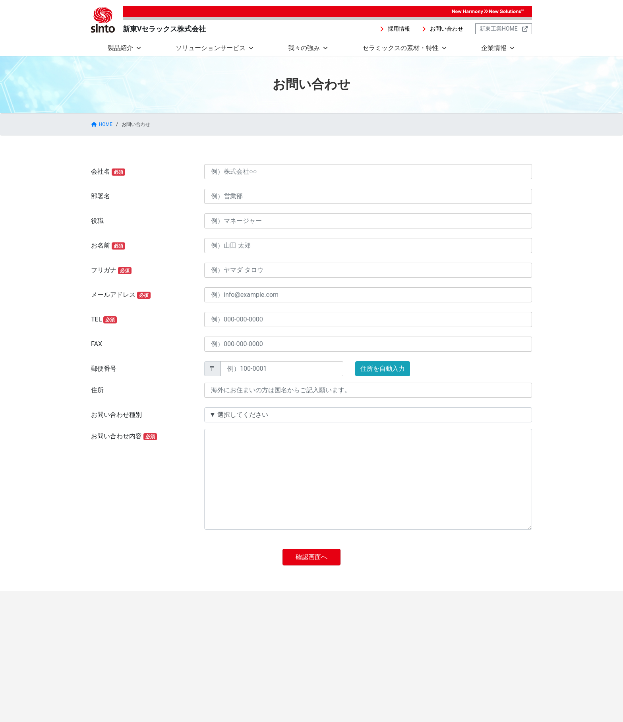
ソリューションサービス (215, 48)
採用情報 (353, 598)
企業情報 (498, 48)
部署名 (100, 196)
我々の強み (308, 48)
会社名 (108, 172)
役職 (97, 221)
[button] (395, 29)
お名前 (108, 246)
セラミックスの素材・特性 (404, 48)
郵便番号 (103, 368)
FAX (96, 344)
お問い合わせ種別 (116, 414)
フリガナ (111, 270)
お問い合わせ (391, 598)
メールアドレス (121, 295)
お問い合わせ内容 (124, 436)
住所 (97, 390)
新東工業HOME (437, 598)
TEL (104, 319)
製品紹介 (125, 48)
